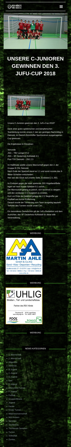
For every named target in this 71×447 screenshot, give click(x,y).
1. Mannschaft (15, 355)
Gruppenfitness (15, 399)
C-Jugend (13, 373)
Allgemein (13, 362)
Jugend (12, 403)
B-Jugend (13, 369)
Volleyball (13, 436)
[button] (61, 6)
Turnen (12, 432)
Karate (11, 406)
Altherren (13, 366)
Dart (10, 381)
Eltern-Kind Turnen (17, 388)
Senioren (13, 421)
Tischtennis (14, 425)
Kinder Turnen (15, 410)
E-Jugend (13, 384)
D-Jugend (13, 377)
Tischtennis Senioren (18, 428)
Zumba (12, 439)
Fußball (12, 395)
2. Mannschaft (15, 358)
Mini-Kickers (14, 417)
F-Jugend (13, 392)
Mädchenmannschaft (18, 414)
